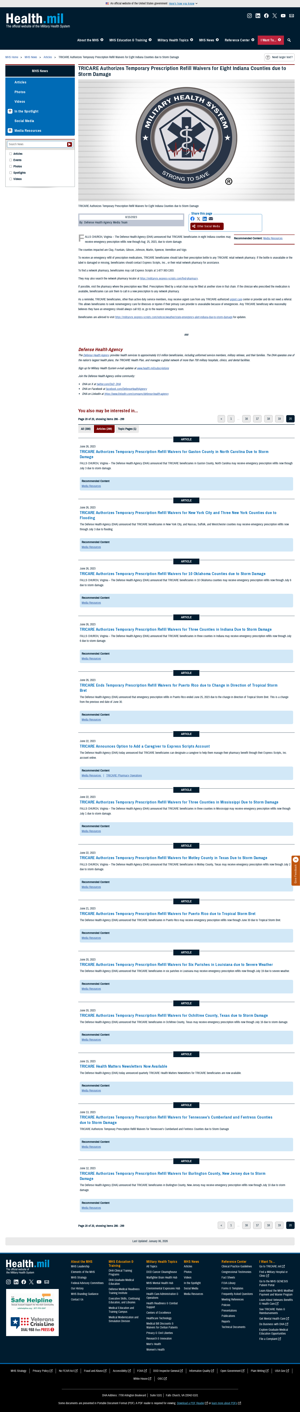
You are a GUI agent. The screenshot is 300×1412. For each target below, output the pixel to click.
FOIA (140, 1371)
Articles (20, 82)
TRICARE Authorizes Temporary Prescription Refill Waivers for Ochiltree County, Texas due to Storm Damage (174, 1015)
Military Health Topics (173, 40)
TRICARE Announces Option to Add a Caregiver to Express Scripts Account (145, 746)
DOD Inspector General (166, 1371)
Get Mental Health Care (272, 1319)
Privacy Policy (41, 1371)
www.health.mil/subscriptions (153, 368)
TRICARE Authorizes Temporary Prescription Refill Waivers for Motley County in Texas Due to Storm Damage (173, 857)
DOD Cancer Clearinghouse (161, 1272)
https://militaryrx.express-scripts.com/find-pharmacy (169, 278)
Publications (228, 1316)
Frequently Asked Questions (237, 1294)
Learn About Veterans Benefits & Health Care (276, 1302)
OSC (160, 1379)
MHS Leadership (80, 1266)
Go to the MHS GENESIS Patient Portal (273, 1283)
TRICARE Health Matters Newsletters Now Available (123, 1066)
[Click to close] (296, 860)
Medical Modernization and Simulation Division (123, 1319)
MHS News (206, 40)
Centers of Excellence (158, 1313)
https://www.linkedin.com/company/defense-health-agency (136, 394)
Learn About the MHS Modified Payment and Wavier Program (276, 1292)
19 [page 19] (279, 419)
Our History (77, 1288)
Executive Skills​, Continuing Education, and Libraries (124, 1300)
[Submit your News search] (69, 144)
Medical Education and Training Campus (121, 1310)
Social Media (24, 121)
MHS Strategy (79, 1277)
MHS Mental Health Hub (159, 1283)
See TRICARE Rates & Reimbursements (272, 1311)
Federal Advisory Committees (87, 1283)
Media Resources (273, 238)
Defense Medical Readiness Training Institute (124, 1291)
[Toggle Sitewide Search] (289, 40)
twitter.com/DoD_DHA (109, 384)
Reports (226, 1321)
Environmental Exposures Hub (163, 1288)
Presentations (229, 1311)
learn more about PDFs (224, 1403)
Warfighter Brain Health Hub (161, 1277)
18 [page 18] (268, 419)
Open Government (230, 1371)
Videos (20, 101)
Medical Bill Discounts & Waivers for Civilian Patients (162, 1325)
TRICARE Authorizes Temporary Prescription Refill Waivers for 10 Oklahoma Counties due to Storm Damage (173, 573)
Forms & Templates (232, 1288)
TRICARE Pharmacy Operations (124, 775)
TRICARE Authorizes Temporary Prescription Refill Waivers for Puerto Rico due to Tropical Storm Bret (168, 913)
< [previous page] (221, 419)
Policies (226, 1305)
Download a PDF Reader (190, 1403)
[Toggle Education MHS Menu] (150, 40)
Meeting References (233, 1299)
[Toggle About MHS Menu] (101, 40)
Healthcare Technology (159, 1318)
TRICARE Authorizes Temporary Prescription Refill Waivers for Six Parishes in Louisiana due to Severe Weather (176, 964)
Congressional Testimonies (236, 1272)
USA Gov (280, 1371)
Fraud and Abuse (93, 1371)
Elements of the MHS (83, 1272)
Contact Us (77, 1299)
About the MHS (88, 40)
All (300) (85, 429)
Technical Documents (233, 1327)
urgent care (236, 299)
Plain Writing (258, 1371)
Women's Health (155, 1350)
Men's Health (153, 1344)
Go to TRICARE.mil (270, 1266)
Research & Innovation (159, 1338)
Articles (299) (104, 429)
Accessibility (120, 1371)
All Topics (151, 1266)
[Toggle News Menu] (217, 40)
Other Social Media (206, 226)
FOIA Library (229, 1283)
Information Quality (199, 1371)
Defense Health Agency (96, 355)
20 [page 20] (290, 419)
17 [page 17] (257, 419)
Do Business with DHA (272, 1324)
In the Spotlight (26, 111)
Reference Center (237, 40)
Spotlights (19, 173)
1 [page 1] (231, 419)
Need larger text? (279, 57)
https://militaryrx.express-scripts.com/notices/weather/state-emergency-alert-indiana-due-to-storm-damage (173, 317)
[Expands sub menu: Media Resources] (10, 130)
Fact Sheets (228, 1277)
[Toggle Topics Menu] (191, 40)
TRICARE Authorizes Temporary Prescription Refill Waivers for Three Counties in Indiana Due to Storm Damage (176, 629)
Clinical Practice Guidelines (237, 1266)
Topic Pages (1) (127, 429)
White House (140, 1379)
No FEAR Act (66, 1371)
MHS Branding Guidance (84, 1294)
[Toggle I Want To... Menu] (279, 40)
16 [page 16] (246, 419)
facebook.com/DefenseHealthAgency (126, 389)
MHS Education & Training (128, 40)
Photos (20, 92)
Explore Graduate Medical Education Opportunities (273, 1331)
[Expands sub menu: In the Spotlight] (10, 111)
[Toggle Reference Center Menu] (252, 40)
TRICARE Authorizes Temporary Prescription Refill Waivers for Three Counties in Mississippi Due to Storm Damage (179, 802)
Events (17, 160)
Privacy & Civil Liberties (159, 1333)
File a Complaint (268, 1339)
